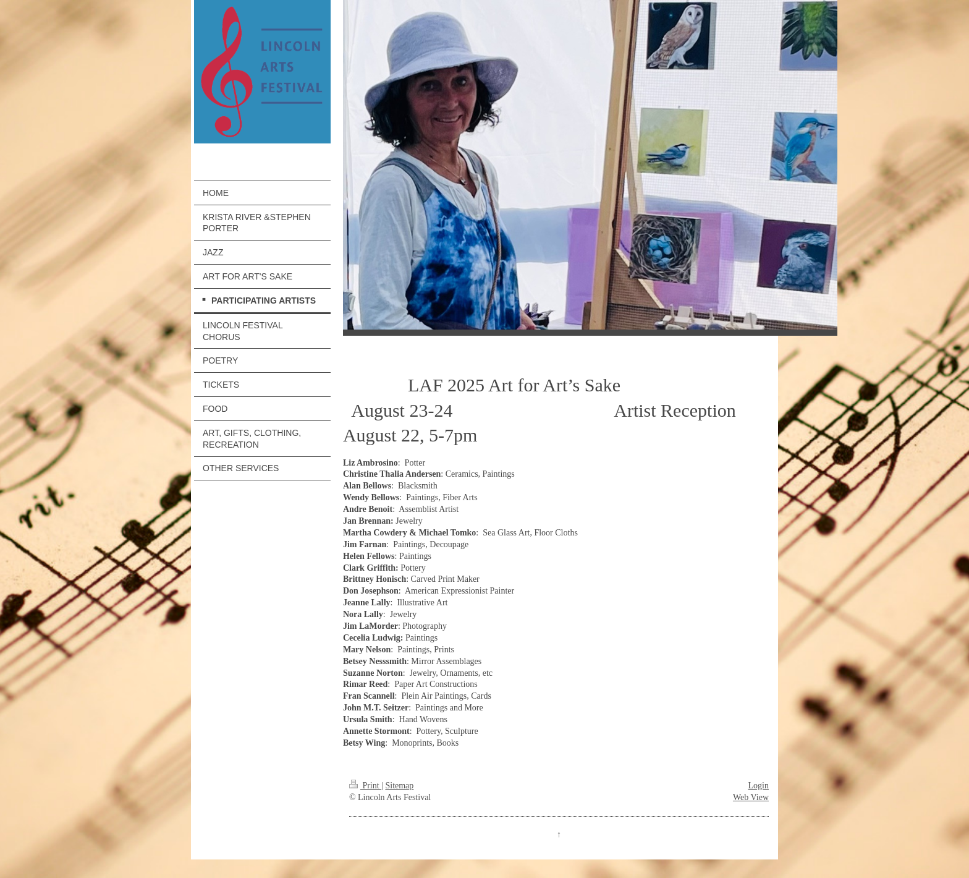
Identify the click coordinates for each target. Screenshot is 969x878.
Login (758, 785)
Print (365, 785)
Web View (751, 797)
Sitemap (399, 785)
